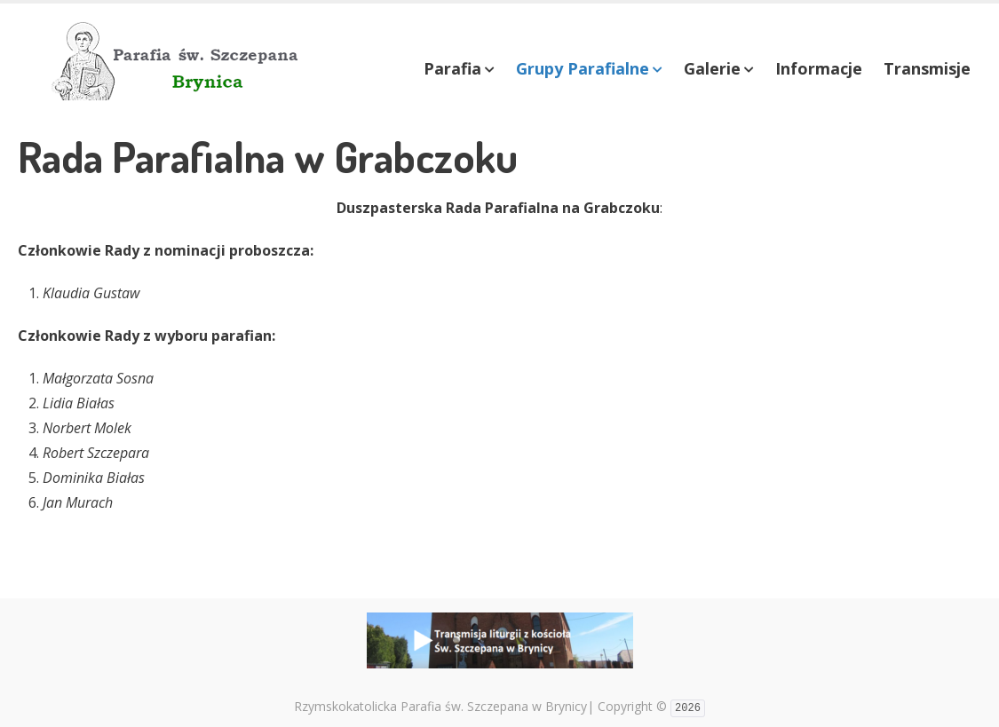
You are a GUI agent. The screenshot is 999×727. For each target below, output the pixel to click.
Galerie (712, 68)
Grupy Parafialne (582, 68)
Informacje (818, 68)
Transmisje (927, 68)
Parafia (452, 68)
